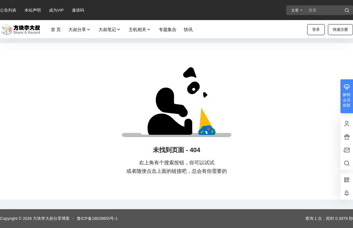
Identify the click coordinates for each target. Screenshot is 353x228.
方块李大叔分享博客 (51, 218)
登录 (316, 29)
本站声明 (32, 10)
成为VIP (56, 10)
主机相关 (140, 30)
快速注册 (340, 29)
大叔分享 (79, 30)
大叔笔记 (110, 30)
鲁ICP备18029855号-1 (97, 218)
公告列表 (8, 10)
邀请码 (78, 10)
